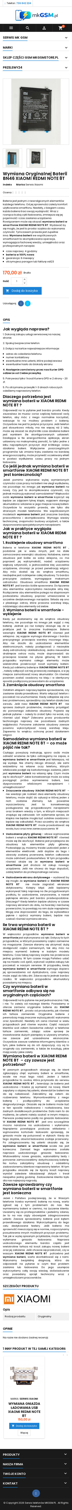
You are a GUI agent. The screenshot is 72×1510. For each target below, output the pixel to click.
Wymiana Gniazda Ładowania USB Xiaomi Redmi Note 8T (24, 1409)
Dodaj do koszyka (22, 291)
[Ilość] (16, 281)
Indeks (7, 184)
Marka (20, 184)
